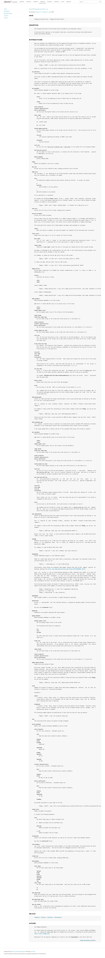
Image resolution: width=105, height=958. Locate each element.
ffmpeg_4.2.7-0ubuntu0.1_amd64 (43, 12)
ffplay (42, 917)
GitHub (33, 951)
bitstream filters (8, 13)
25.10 (62, 1)
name (5, 9)
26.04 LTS (68, 1)
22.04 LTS (49, 1)
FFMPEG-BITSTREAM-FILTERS (87, 940)
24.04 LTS (56, 1)
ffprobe (49, 917)
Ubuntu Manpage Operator (18, 951)
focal (30, 9)
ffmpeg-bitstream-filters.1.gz (40, 9)
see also (6, 15)
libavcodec (57, 917)
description (7, 11)
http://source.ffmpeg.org (42, 933)
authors (6, 17)
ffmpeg (36, 917)
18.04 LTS (35, 1)
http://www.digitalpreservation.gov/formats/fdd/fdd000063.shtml (66, 569)
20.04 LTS (42, 1)
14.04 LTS (21, 1)
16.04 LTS (28, 1)
